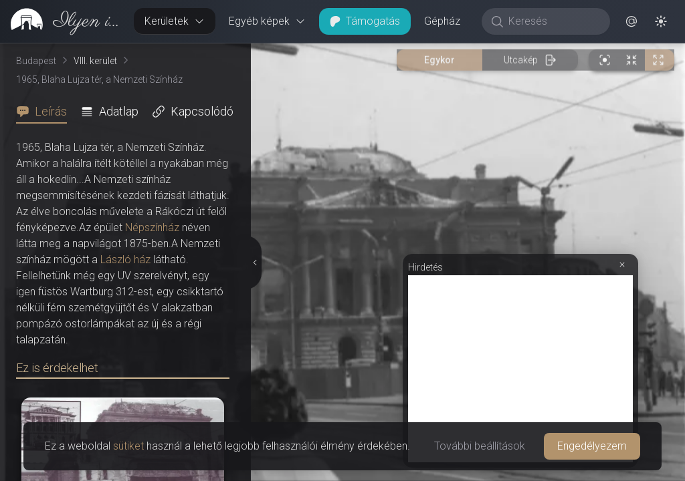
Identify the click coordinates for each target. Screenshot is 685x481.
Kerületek (174, 21)
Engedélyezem (592, 446)
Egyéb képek (267, 21)
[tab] (45, 112)
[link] (61, 21)
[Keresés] (552, 21)
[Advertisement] (520, 368)
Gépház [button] (442, 21)
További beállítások (479, 446)
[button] (631, 21)
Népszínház (152, 227)
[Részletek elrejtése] (254, 262)
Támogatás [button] (365, 21)
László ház (125, 259)
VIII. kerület (95, 60)
